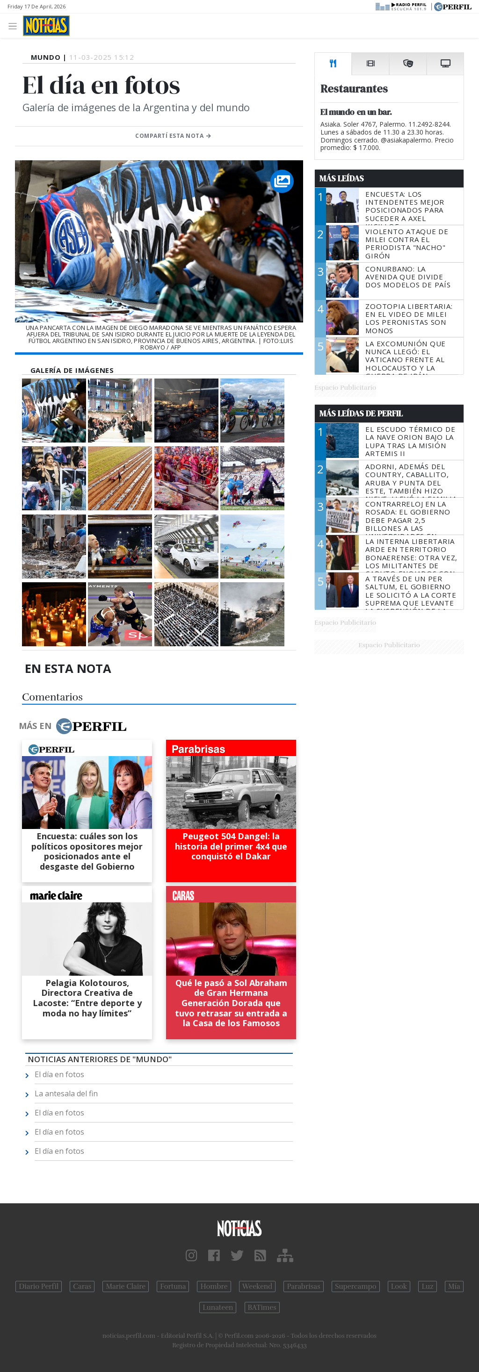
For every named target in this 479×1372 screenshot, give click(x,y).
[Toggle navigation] (15, 25)
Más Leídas (341, 178)
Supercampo (356, 1286)
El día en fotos (59, 1074)
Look (399, 1286)
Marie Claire (125, 1286)
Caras (82, 1286)
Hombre (213, 1286)
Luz (427, 1286)
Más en (72, 726)
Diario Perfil (38, 1286)
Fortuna (173, 1286)
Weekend (257, 1286)
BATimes (262, 1307)
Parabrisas (303, 1286)
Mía (454, 1286)
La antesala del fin (66, 1093)
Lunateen (218, 1307)
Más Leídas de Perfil (361, 413)
